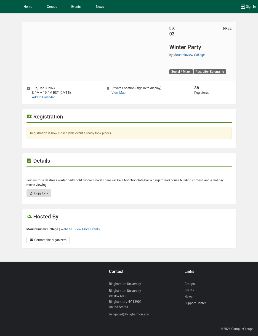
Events (76, 6)
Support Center (195, 303)
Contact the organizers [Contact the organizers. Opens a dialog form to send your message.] (48, 240)
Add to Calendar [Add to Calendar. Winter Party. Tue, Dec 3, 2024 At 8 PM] (43, 97)
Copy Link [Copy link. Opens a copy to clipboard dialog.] (38, 193)
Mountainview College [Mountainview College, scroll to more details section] (189, 55)
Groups (52, 6)
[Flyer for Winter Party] (129, 173)
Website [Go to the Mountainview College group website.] (66, 229)
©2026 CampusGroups (237, 329)
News (100, 6)
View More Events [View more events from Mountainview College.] (87, 229)
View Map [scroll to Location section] (118, 92)
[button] (6, 6)
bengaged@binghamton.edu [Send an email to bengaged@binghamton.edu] (129, 314)
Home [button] (28, 6)
